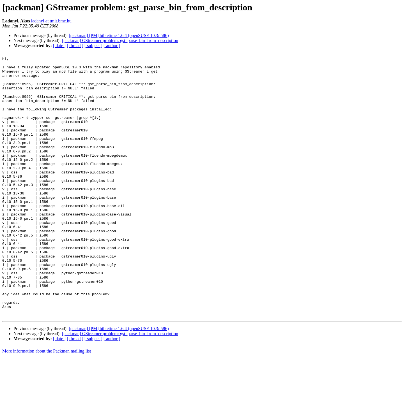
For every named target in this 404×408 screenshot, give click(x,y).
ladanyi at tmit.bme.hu (51, 20)
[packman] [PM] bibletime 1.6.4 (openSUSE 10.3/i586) (119, 35)
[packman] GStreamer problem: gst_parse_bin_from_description (120, 40)
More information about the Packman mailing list (46, 403)
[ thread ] (75, 45)
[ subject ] (93, 45)
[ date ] (59, 45)
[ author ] (112, 45)
